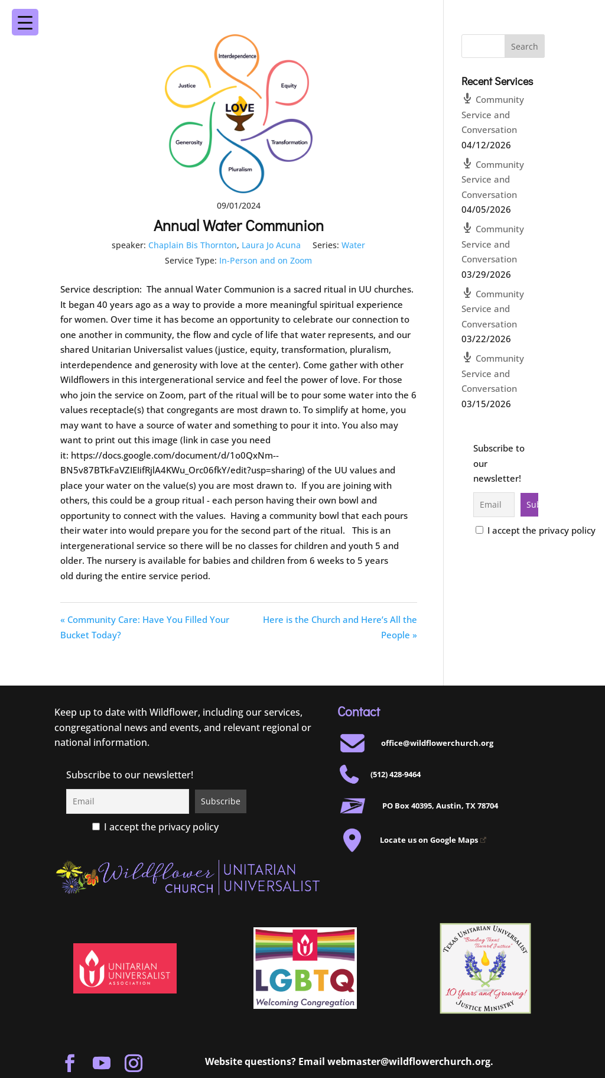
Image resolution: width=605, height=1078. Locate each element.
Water (353, 245)
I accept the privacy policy (536, 530)
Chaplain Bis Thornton (192, 245)
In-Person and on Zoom (265, 260)
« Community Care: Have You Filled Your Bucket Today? (144, 627)
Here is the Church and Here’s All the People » (340, 627)
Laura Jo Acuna (271, 245)
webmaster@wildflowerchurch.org (408, 1061)
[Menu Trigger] (567, 14)
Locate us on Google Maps (433, 840)
